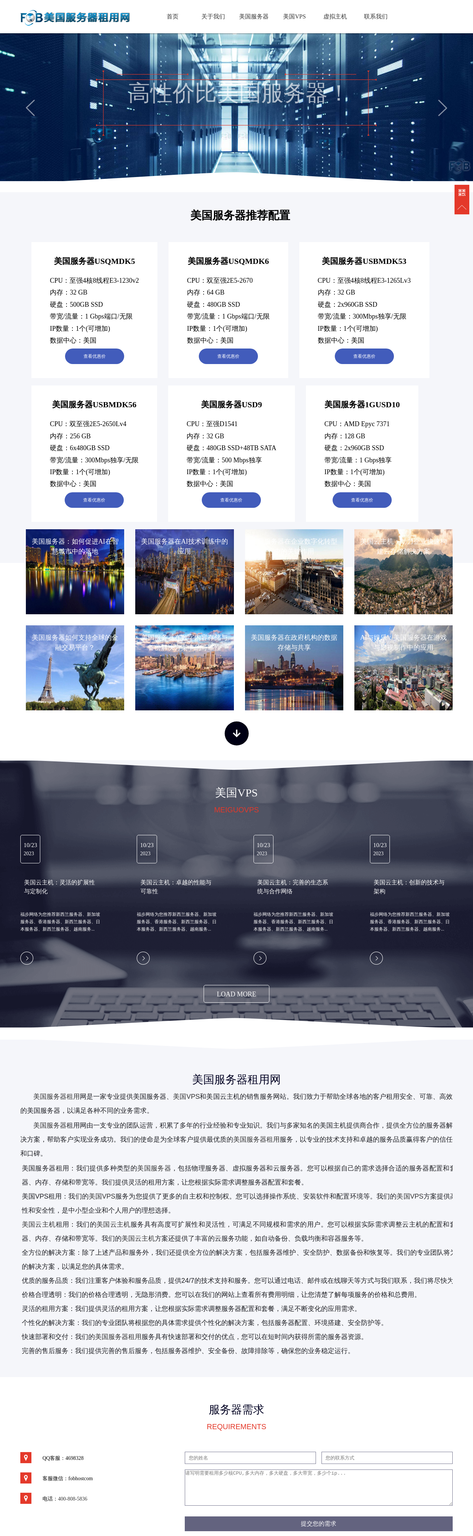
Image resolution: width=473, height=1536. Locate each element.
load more (236, 994)
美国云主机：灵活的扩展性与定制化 (59, 886)
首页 (172, 16)
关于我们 (213, 16)
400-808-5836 (72, 1499)
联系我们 (376, 16)
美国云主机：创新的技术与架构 (409, 886)
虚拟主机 (335, 16)
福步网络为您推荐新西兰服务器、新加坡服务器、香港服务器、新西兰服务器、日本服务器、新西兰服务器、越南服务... (60, 922)
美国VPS (294, 16)
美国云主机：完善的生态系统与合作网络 (292, 886)
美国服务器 (254, 16)
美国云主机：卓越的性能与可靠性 (175, 886)
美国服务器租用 (56, 1096)
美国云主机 (113, 1224)
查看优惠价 (95, 356)
